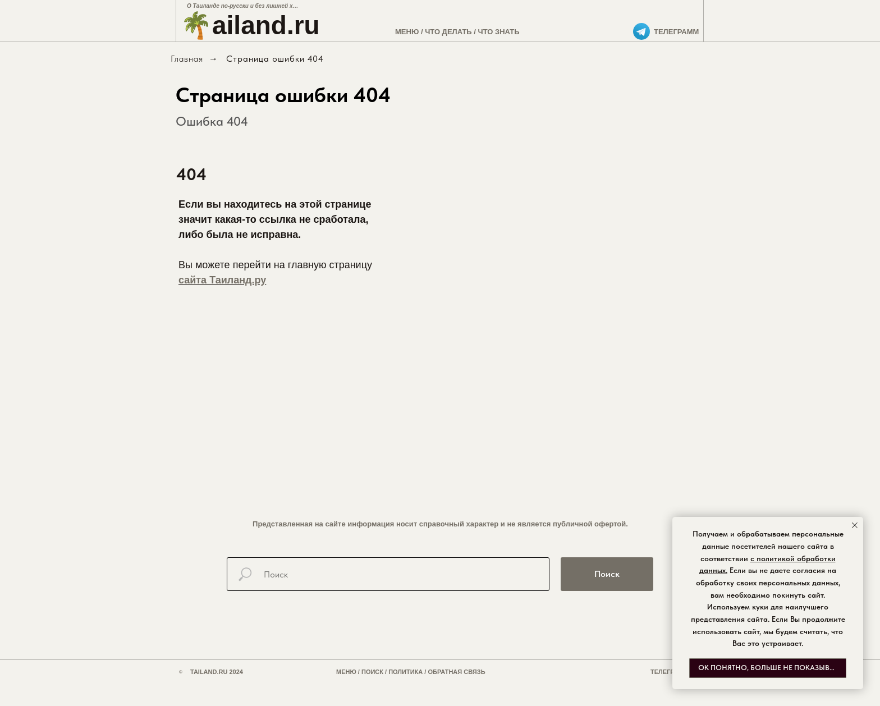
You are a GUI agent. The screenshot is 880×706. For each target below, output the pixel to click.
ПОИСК (372, 671)
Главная (187, 58)
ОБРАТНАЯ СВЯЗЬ (456, 671)
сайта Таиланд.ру (222, 280)
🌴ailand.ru (250, 25)
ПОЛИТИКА (405, 671)
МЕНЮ (407, 31)
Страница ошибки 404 (275, 58)
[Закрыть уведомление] (854, 525)
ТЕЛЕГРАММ (676, 31)
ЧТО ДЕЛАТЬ (448, 31)
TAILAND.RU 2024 (216, 671)
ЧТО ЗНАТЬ (499, 31)
